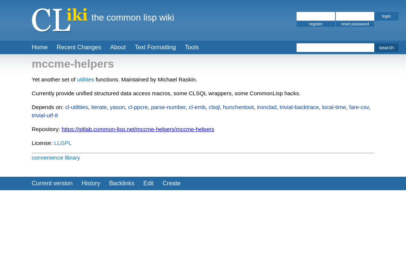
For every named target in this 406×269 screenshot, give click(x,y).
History (90, 183)
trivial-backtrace (299, 107)
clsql (214, 107)
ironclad (267, 107)
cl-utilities (76, 107)
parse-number (168, 107)
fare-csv (359, 107)
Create (171, 183)
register (316, 24)
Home (40, 47)
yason (117, 107)
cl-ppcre (138, 107)
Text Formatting (155, 47)
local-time (334, 107)
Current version (52, 183)
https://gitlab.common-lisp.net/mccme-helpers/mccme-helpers (138, 129)
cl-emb (197, 107)
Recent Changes (79, 47)
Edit (148, 183)
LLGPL (63, 143)
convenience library (56, 157)
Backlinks (121, 183)
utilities (85, 79)
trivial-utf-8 (45, 115)
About (118, 47)
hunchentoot (238, 107)
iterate (99, 107)
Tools (192, 47)
